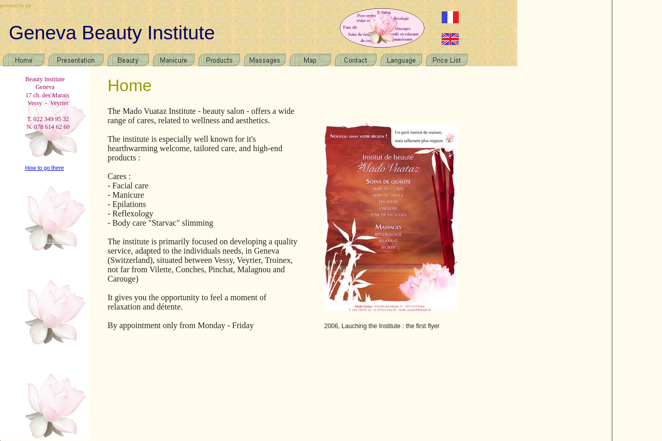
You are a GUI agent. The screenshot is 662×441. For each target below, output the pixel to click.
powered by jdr (16, 5)
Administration (46, 241)
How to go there (44, 168)
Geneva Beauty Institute (112, 32)
